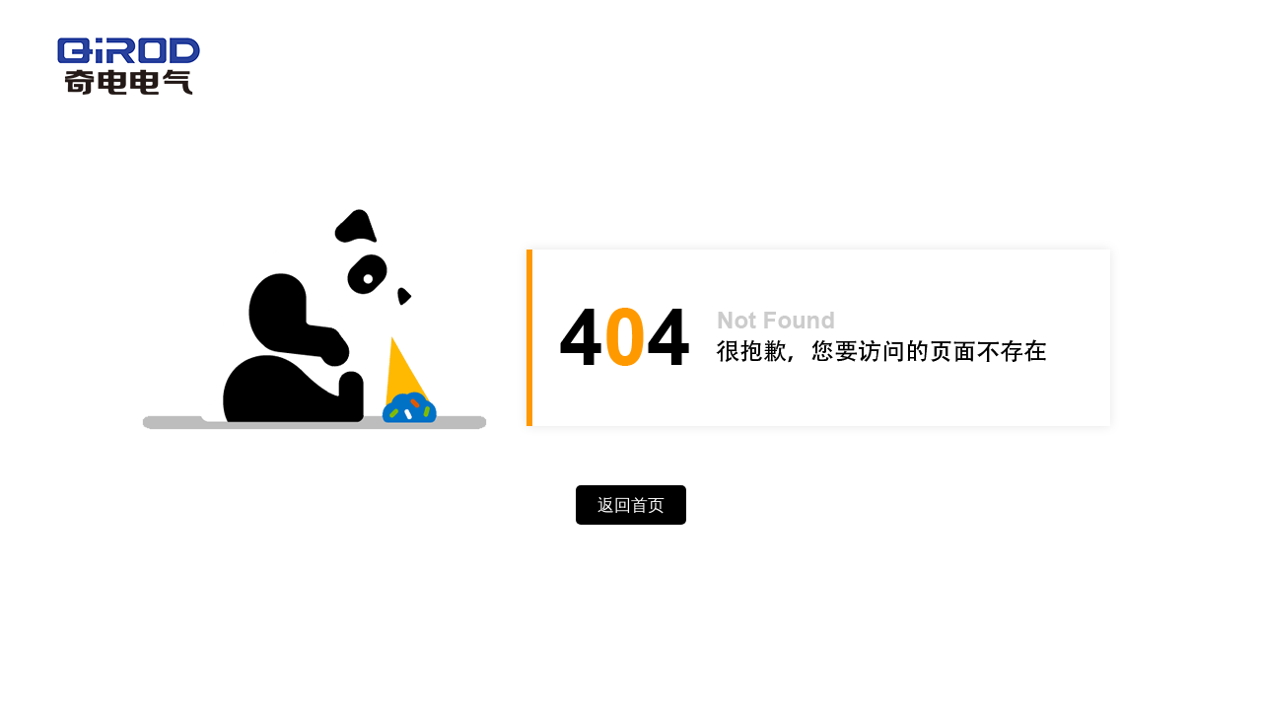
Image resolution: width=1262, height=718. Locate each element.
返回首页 (631, 505)
